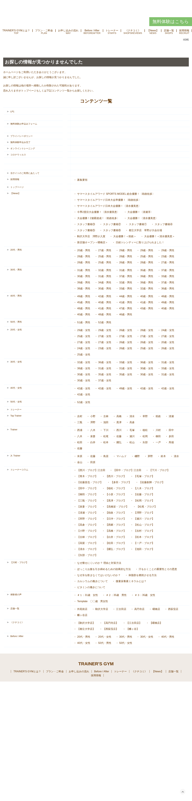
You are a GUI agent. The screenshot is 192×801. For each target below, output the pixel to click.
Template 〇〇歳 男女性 (92, 601)
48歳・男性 (167, 296)
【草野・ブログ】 (87, 518)
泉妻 (92, 436)
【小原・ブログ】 (116, 494)
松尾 (105, 436)
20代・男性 (16, 249)
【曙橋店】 (156, 623)
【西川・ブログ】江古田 (91, 470)
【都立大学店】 (86, 629)
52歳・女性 (83, 402)
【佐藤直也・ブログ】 (90, 482)
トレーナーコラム (19, 469)
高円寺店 (139, 609)
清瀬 (171, 416)
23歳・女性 (104, 348)
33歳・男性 (167, 276)
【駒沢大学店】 (86, 623)
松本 (105, 442)
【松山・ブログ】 (144, 524)
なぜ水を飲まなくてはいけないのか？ (99, 575)
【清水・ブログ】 (87, 549)
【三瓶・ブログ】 (87, 500)
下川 (105, 430)
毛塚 (132, 430)
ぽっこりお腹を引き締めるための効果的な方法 (104, 569)
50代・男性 (16, 322)
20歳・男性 (83, 250)
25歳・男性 (104, 256)
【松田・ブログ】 (116, 543)
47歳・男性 (125, 308)
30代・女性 (16, 361)
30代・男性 (16, 269)
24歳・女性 (167, 330)
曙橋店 (156, 609)
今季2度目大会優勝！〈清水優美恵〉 (98, 212)
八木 (92, 430)
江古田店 (121, 609)
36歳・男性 (167, 288)
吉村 (79, 416)
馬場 (171, 442)
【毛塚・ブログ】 (144, 476)
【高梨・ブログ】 (87, 543)
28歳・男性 (83, 256)
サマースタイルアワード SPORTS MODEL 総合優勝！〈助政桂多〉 (116, 193)
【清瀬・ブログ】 (87, 512)
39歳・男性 (146, 276)
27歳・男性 (104, 250)
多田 (171, 436)
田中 (171, 430)
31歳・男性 (83, 270)
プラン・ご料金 (44, 30)
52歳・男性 (104, 322)
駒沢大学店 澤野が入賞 (91, 236)
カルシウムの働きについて (92, 581)
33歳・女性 (125, 362)
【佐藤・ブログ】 (144, 494)
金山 (79, 462)
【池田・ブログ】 (144, 549)
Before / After (92, 30)
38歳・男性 (83, 288)
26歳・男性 (125, 262)
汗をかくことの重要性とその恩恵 (158, 569)
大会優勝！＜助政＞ (124, 236)
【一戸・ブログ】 (144, 543)
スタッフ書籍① (138, 224)
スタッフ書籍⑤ (86, 230)
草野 (145, 416)
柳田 (158, 436)
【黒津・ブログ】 (116, 500)
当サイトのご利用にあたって (24, 173)
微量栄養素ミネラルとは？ (131, 581)
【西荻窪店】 (110, 629)
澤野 (92, 422)
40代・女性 (16, 388)
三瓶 (79, 422)
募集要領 (82, 179)
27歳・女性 (104, 336)
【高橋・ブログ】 (116, 530)
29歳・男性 (125, 250)
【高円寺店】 (110, 623)
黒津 (119, 422)
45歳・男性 (83, 302)
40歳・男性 (146, 296)
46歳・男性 (125, 314)
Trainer (13, 429)
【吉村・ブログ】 (144, 530)
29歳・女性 (83, 330)
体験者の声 (16, 594)
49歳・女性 (125, 388)
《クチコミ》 (132, 30)
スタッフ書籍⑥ (112, 230)
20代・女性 (16, 329)
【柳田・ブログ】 (87, 494)
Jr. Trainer (15, 455)
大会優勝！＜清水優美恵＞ (159, 236)
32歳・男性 (104, 270)
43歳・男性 (146, 308)
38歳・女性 (83, 368)
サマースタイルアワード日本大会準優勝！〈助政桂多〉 (109, 200)
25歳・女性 (83, 336)
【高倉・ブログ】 (87, 524)
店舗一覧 (169, 30)
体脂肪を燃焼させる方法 (143, 575)
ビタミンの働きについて (91, 587)
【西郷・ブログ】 (116, 524)
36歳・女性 (104, 362)
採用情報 (14, 179)
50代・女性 (16, 401)
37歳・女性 (104, 380)
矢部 (145, 442)
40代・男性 (16, 295)
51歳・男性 (83, 322)
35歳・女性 (104, 374)
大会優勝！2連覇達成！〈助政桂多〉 (98, 218)
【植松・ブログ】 (116, 488)
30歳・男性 (83, 276)
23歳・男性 (167, 256)
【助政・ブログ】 (116, 512)
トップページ (28, 90)
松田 (79, 442)
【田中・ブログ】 (87, 488)
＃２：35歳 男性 (116, 595)
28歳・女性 (146, 330)
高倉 (132, 422)
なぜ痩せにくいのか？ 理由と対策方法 (99, 563)
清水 (132, 416)
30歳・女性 (146, 368)
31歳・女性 (167, 362)
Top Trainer (16, 415)
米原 (79, 456)
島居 (105, 456)
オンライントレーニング (22, 148)
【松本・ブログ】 (144, 537)
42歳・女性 (83, 388)
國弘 (119, 442)
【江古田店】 (134, 623)
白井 (92, 442)
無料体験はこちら (170, 21)
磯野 (137, 456)
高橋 (119, 416)
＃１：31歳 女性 (87, 595)
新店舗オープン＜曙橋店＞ (92, 242)
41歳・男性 (125, 302)
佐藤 (119, 436)
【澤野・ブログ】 (144, 512)
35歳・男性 (146, 270)
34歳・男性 (104, 282)
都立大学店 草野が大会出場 (145, 230)
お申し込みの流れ (68, 30)
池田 (105, 422)
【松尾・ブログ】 (147, 506)
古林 (105, 416)
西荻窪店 (173, 609)
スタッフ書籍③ (86, 224)
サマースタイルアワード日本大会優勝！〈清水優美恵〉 (109, 206)
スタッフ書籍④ (164, 224)
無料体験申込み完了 (20, 142)
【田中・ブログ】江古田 (127, 470)
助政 (158, 416)
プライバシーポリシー (21, 136)
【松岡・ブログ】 (144, 500)
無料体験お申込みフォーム (23, 123)
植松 (145, 430)
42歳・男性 (104, 296)
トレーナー (112, 30)
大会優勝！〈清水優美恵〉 (142, 218)
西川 (119, 430)
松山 (132, 442)
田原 (92, 462)
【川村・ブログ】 (19, 562)
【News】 (153, 30)
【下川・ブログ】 (159, 470)
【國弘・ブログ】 (116, 549)
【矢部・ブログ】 (87, 555)
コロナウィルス (18, 154)
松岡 (145, 436)
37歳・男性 (167, 270)
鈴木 (163, 456)
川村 (158, 430)
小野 (92, 416)
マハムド (121, 456)
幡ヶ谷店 (82, 615)
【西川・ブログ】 (116, 476)
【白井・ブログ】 (116, 537)
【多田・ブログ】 (121, 482)
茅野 (150, 456)
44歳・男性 (125, 296)
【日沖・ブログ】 (116, 518)
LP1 (12, 111)
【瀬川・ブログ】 (144, 518)
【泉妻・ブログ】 (87, 506)
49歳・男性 (83, 296)
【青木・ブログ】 (87, 476)
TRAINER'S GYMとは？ (16, 30)
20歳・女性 (167, 342)
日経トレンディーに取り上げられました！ (140, 242)
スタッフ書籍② (112, 224)
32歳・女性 (83, 362)
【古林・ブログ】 (87, 537)
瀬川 (132, 436)
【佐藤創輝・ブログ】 (152, 482)
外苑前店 (82, 609)
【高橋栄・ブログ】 (117, 506)
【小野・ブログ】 (87, 530)
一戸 (158, 442)
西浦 (79, 430)
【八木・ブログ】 (144, 488)
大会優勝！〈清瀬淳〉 (140, 212)
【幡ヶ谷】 (132, 629)
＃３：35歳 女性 (145, 595)
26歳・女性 (125, 330)
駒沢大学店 (101, 609)
